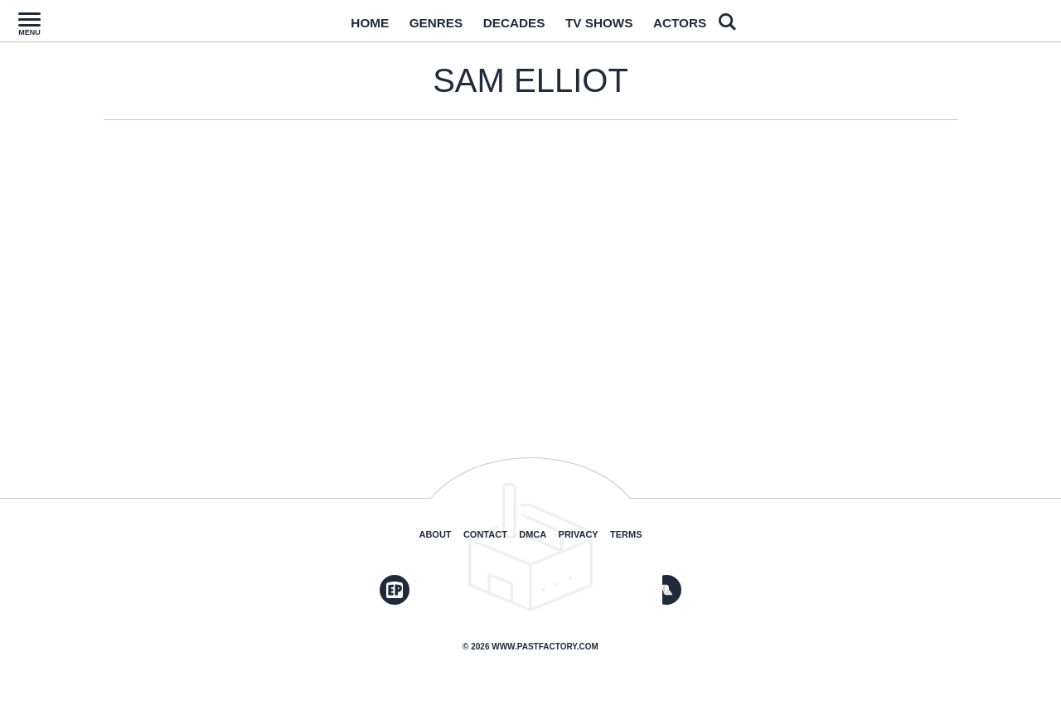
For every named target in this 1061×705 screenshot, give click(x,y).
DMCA (532, 534)
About (435, 534)
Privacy (578, 534)
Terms (626, 534)
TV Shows (608, 27)
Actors (700, 27)
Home (348, 27)
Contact (485, 534)
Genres (422, 27)
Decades (511, 27)
